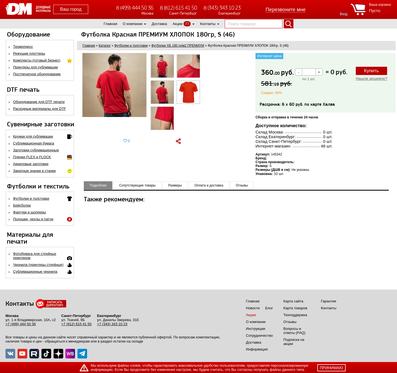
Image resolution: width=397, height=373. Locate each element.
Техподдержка (295, 315)
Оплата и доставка (209, 185)
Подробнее (98, 185)
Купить (371, 70)
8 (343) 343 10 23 (222, 8)
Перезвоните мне (286, 9)
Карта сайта (293, 301)
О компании (133, 24)
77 (187, 24)
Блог (269, 308)
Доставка (159, 24)
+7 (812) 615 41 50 (76, 324)
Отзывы (242, 185)
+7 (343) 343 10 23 (112, 324)
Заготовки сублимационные (36, 150)
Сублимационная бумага (33, 143)
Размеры (175, 185)
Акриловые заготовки (30, 164)
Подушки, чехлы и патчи (33, 219)
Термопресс (23, 46)
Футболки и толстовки (31, 198)
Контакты (207, 24)
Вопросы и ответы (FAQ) (295, 331)
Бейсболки (22, 205)
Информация (257, 349)
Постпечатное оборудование (37, 74)
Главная (110, 24)
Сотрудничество (259, 335)
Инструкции (255, 329)
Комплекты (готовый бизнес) (36, 60)
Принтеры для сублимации (35, 67)
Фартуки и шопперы (29, 212)
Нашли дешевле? (371, 78)
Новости (253, 308)
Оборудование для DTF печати (39, 102)
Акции (177, 24)
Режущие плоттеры (29, 53)
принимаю (331, 368)
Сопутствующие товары (137, 185)
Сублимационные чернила (35, 271)
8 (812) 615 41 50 (178, 8)
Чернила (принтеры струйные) (38, 265)
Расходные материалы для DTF (39, 109)
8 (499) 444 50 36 (134, 8)
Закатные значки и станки (34, 171)
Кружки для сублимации (33, 136)
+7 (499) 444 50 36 (20, 324)
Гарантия (328, 301)
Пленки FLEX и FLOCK (32, 157)
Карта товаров (295, 308)
